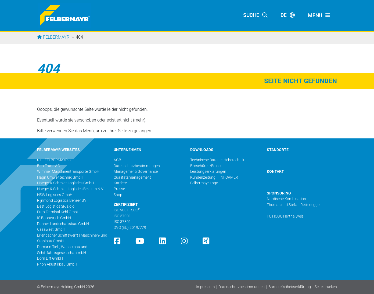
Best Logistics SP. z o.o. (56, 206)
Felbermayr (55, 37)
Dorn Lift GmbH (50, 258)
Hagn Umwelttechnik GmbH (60, 177)
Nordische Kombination (286, 199)
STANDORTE (278, 150)
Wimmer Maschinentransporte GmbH (68, 171)
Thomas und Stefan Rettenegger (294, 205)
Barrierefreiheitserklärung (289, 287)
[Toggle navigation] (319, 15)
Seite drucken (326, 287)
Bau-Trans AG (48, 166)
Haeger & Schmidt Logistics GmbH (65, 183)
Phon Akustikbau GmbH (57, 264)
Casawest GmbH (51, 229)
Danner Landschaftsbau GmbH (63, 224)
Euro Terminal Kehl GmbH (58, 212)
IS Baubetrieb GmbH (54, 218)
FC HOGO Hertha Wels (285, 216)
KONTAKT (275, 171)
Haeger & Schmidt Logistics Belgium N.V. (70, 189)
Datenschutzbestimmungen (241, 287)
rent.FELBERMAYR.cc (54, 160)
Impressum (205, 287)
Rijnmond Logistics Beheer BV (62, 200)
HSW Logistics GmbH (55, 195)
